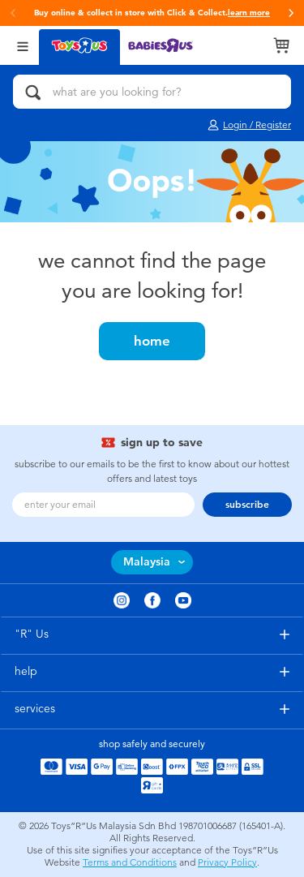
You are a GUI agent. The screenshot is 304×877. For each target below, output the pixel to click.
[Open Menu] (22, 45)
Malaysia (146, 562)
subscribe (247, 504)
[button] (12, 12)
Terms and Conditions (130, 862)
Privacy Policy (227, 862)
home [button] (152, 341)
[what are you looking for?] (152, 91)
